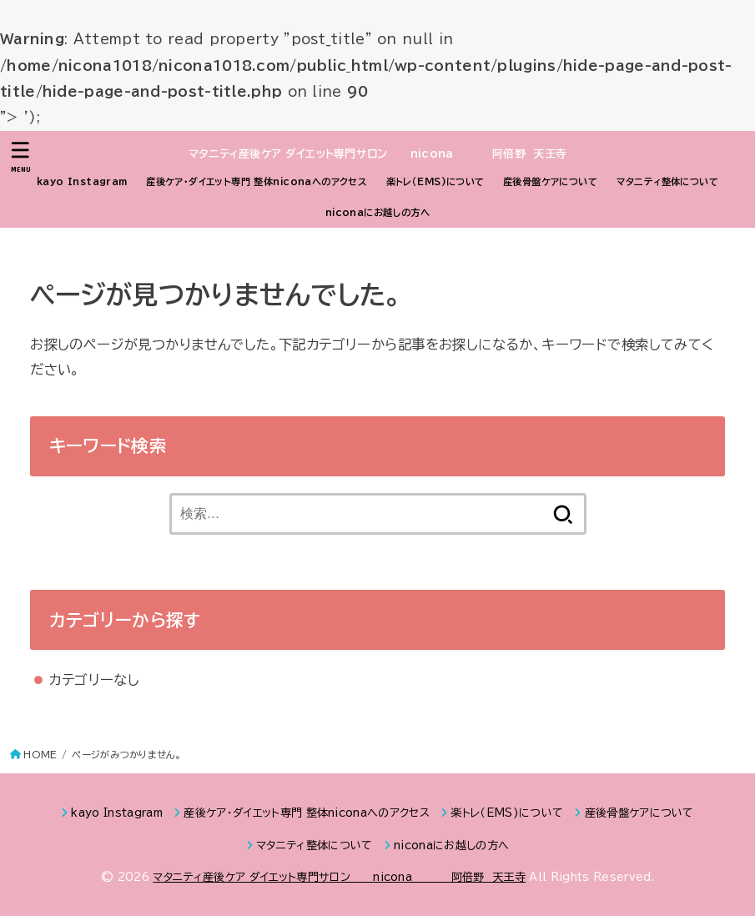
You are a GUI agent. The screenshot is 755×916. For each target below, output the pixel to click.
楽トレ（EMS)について (435, 181)
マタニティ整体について (668, 181)
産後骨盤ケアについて (550, 181)
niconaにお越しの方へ (377, 212)
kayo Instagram (82, 181)
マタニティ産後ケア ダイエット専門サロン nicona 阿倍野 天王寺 (378, 153)
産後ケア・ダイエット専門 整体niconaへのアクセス (256, 181)
